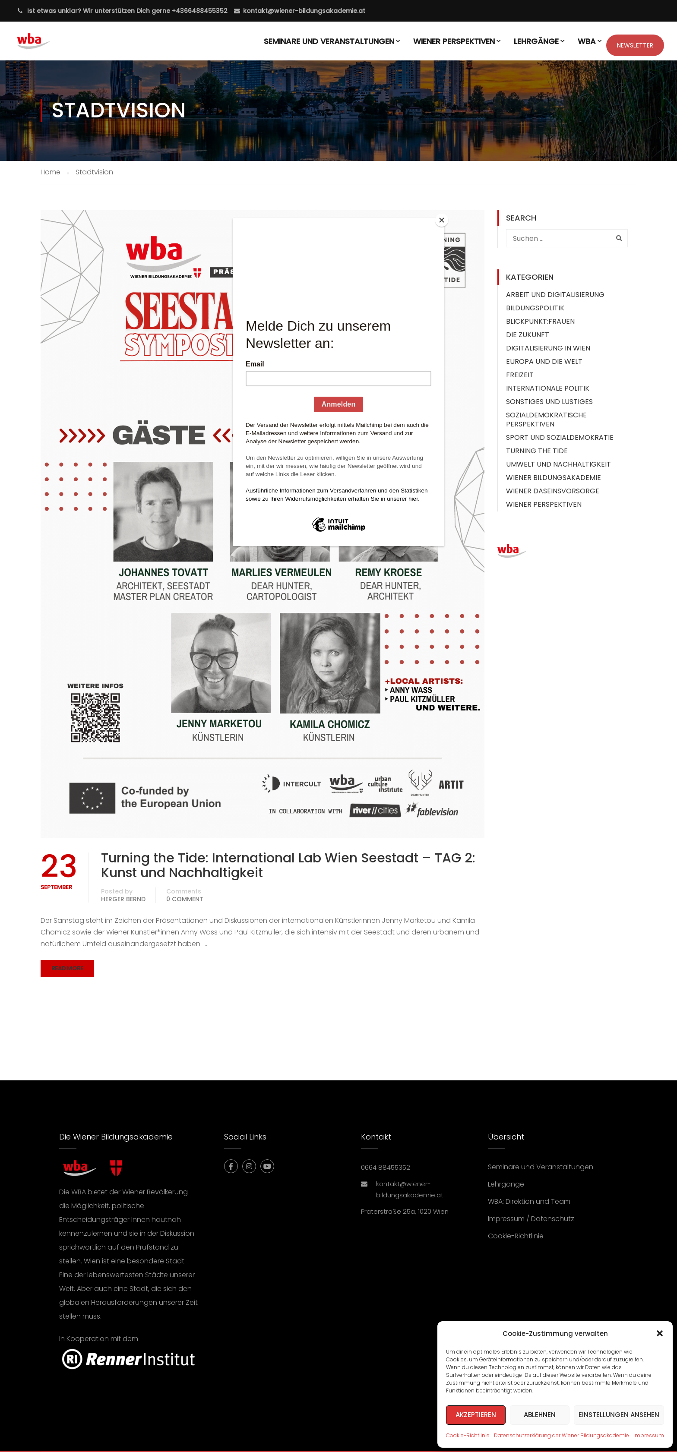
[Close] (442, 220)
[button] (659, 1333)
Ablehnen (540, 1414)
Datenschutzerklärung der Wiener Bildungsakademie (561, 1435)
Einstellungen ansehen (619, 1414)
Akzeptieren (476, 1414)
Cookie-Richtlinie (468, 1435)
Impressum (648, 1435)
